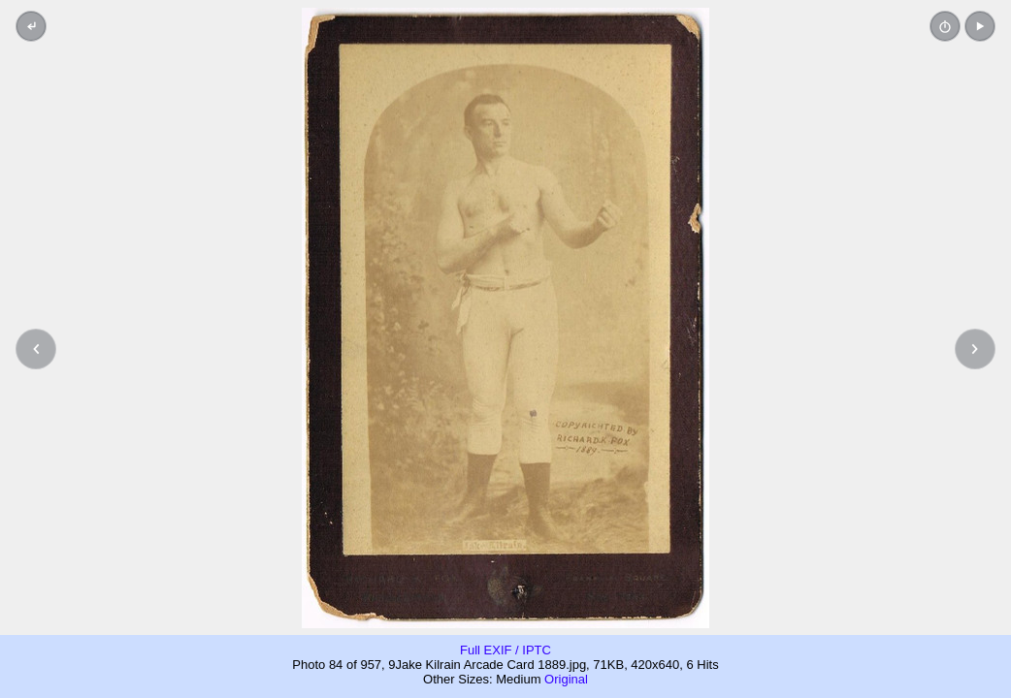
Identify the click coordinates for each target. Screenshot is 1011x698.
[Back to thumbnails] (31, 26)
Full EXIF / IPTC (505, 650)
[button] (979, 26)
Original (566, 679)
